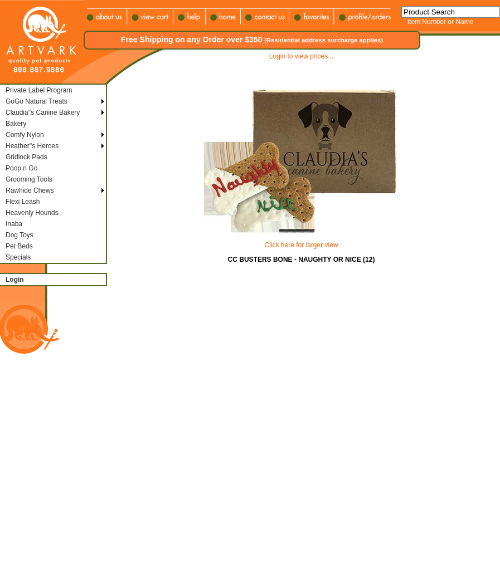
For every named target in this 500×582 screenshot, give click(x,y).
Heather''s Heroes (32, 146)
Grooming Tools (29, 179)
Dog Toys (19, 235)
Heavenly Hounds (32, 213)
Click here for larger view (301, 245)
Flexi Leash (23, 202)
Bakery (16, 124)
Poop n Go (21, 168)
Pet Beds (19, 246)
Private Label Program (39, 90)
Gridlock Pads (26, 157)
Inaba (14, 224)
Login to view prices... (301, 56)
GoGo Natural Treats (36, 101)
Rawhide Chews (30, 190)
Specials (18, 257)
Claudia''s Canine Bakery (43, 112)
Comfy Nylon (25, 135)
